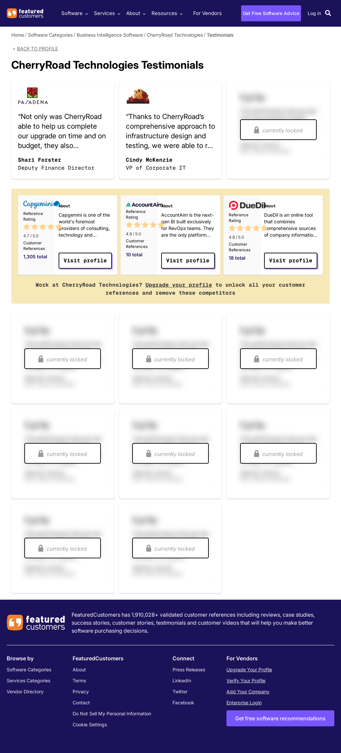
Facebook (183, 702)
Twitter (179, 691)
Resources (166, 13)
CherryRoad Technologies (175, 35)
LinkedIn (181, 680)
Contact (81, 702)
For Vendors (207, 13)
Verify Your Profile (245, 680)
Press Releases (188, 669)
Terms (79, 680)
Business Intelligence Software (110, 35)
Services (106, 13)
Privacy (81, 691)
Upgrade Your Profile (249, 669)
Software (73, 13)
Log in (314, 13)
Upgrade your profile (179, 284)
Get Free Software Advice (271, 13)
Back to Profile (37, 48)
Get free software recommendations (280, 718)
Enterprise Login (244, 702)
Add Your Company (247, 691)
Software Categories (50, 35)
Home (17, 35)
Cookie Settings (90, 724)
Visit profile (85, 260)
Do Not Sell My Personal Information (112, 713)
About (135, 13)
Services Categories (28, 680)
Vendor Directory (25, 691)
